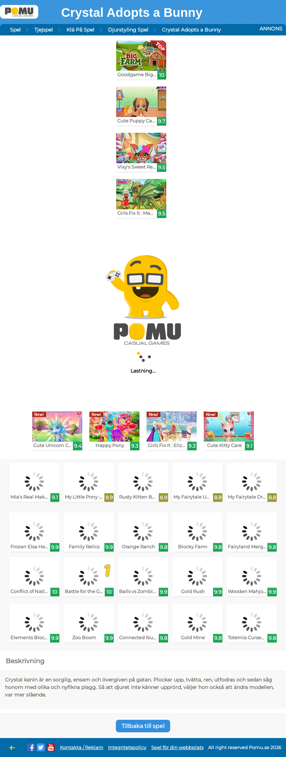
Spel (15, 29)
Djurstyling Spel (128, 29)
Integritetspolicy (127, 747)
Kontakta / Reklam (81, 747)
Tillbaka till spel (143, 726)
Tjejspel (43, 29)
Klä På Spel (80, 29)
